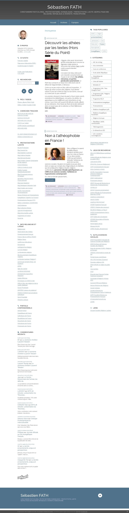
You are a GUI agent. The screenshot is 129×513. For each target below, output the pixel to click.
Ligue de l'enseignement (25, 210)
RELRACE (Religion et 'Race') (98, 210)
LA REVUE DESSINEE (24, 271)
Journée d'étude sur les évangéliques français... (28, 434)
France (102, 44)
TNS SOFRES (94, 269)
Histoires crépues (23, 300)
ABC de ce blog (97, 62)
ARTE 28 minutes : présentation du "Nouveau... (27, 393)
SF (18, 340)
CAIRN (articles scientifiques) (26, 126)
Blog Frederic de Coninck (25, 188)
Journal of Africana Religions (98, 283)
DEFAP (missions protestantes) (99, 190)
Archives (63, 23)
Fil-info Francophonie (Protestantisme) (24, 191)
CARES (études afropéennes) (99, 229)
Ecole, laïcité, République (71, 186)
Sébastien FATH (64, 7)
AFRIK (19, 266)
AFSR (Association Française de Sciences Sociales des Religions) (99, 240)
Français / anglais (23, 61)
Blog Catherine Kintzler (24, 208)
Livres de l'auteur (98, 81)
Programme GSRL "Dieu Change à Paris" (99, 89)
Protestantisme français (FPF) (26, 200)
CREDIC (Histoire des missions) (99, 207)
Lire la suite (27, 52)
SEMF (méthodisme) (96, 178)
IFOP (91, 272)
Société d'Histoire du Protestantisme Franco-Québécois (100, 291)
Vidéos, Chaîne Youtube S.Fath (27, 105)
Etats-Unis (94, 44)
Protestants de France (24, 326)
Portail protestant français (25, 234)
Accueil (53, 23)
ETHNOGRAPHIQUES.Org (98, 299)
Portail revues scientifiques (98, 257)
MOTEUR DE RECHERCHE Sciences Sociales (25, 114)
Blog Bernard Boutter (24, 158)
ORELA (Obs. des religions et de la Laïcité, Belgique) (28, 284)
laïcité (67, 191)
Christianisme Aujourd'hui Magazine (25, 275)
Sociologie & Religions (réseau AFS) (99, 279)
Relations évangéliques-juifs (101, 109)
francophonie (95, 48)
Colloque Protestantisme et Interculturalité (27, 420)
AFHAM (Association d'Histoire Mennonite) (99, 220)
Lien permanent (51, 116)
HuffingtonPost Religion (25, 247)
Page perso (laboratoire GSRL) (27, 63)
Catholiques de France (24, 316)
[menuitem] (53, 22)
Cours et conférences (99, 69)
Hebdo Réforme (22, 278)
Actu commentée (98, 66)
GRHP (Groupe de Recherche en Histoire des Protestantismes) (100, 184)
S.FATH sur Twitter (23, 123)
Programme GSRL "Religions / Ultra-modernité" (100, 94)
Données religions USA (97, 262)
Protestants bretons (96, 180)
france (48, 191)
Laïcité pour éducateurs (25, 242)
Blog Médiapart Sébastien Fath (27, 185)
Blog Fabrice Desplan (24, 155)
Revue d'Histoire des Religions (99, 285)
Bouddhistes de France (24, 318)
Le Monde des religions (25, 252)
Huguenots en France (24, 216)
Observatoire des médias (25, 232)
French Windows (23, 165)
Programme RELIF (98, 99)
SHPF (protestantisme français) (99, 167)
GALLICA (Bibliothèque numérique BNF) (100, 154)
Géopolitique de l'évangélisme (96, 77)
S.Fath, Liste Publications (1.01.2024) (25, 72)
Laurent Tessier (23, 363)
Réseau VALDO (95, 226)
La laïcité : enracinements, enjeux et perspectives (27, 448)
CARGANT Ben (23, 405)
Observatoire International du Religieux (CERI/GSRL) (99, 143)
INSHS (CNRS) (94, 199)
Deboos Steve (23, 418)
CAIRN (92, 302)
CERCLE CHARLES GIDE (25, 167)
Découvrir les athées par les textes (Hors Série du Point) (62, 48)
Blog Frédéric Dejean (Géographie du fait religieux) (28, 161)
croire (76, 117)
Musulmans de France (24, 321)
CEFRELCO (93, 187)
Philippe (21, 432)
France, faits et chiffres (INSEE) (27, 237)
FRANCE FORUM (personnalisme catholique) (27, 294)
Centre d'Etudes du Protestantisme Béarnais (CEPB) (100, 193)
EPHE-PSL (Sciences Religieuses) (100, 164)
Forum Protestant (23, 288)
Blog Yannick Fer (22, 150)
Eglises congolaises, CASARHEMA (28, 203)
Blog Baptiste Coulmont (25, 153)
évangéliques (95, 51)
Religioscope (21, 229)
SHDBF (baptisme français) (98, 205)
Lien (46, 111)
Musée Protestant (23, 148)
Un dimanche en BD (99, 130)
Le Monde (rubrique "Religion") (27, 259)
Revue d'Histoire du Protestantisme (28, 195)
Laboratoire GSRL (95, 162)
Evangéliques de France (25, 313)
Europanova (21, 245)
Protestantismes (98, 106)
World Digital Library (96, 224)
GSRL (104, 51)
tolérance (59, 119)
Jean (19, 377)
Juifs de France (22, 311)
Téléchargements (98, 127)
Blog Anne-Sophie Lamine (25, 213)
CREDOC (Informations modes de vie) (100, 253)
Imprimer (49, 121)
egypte (54, 119)
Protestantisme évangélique (101, 102)
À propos (75, 23)
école (51, 191)
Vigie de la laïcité (22, 269)
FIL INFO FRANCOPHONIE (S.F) (27, 134)
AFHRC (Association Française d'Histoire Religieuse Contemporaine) (99, 173)
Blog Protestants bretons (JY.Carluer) (25, 175)
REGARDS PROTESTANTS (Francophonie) (25, 179)
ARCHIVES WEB (22, 128)
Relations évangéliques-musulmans (99, 114)
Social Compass (95, 288)
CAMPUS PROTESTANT (97, 202)
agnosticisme (54, 117)
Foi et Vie (20, 218)
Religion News (22, 239)
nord (74, 191)
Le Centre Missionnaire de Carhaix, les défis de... (27, 379)
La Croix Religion (22, 250)
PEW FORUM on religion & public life (100, 265)
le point (71, 117)
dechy (71, 191)
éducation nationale (59, 191)
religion (99, 34)
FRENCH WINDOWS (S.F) (25, 137)
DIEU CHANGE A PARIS (97, 169)
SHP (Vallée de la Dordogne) (98, 217)
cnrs (56, 193)
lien (78, 66)
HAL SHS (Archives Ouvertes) (99, 260)
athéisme (48, 117)
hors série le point (64, 117)
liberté (79, 189)
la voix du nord (50, 193)
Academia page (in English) (25, 66)
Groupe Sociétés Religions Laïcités (100, 310)
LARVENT (21, 352)
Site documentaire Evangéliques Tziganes (27, 256)
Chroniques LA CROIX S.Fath (26, 281)
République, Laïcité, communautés (66, 187)
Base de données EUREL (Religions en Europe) (100, 249)
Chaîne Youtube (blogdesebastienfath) (24, 171)
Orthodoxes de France (24, 323)
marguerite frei (23, 460)
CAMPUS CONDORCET (97, 197)
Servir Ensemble (22, 297)
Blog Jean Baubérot (23, 183)
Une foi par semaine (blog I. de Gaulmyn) (27, 262)
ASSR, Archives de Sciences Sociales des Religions (98, 245)
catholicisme (95, 41)
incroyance (49, 119)
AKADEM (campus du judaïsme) (27, 290)
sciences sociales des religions (66, 193)
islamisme (79, 191)
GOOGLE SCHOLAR (23, 118)
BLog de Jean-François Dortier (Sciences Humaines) (99, 275)
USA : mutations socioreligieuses (96, 135)
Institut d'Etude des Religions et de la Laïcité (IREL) (100, 158)
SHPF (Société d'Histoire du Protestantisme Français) (98, 296)
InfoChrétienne (22, 205)
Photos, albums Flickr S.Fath (26, 102)
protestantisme (96, 37)
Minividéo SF (97, 85)
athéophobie (62, 189)
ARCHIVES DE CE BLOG (25, 120)
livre (102, 41)
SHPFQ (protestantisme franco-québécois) (99, 213)
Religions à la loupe (70, 116)
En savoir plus (84, 511)
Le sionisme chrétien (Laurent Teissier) (27, 365)
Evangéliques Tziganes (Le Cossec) (28, 197)
